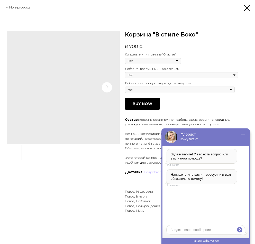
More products (19, 7)
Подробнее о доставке (161, 172)
